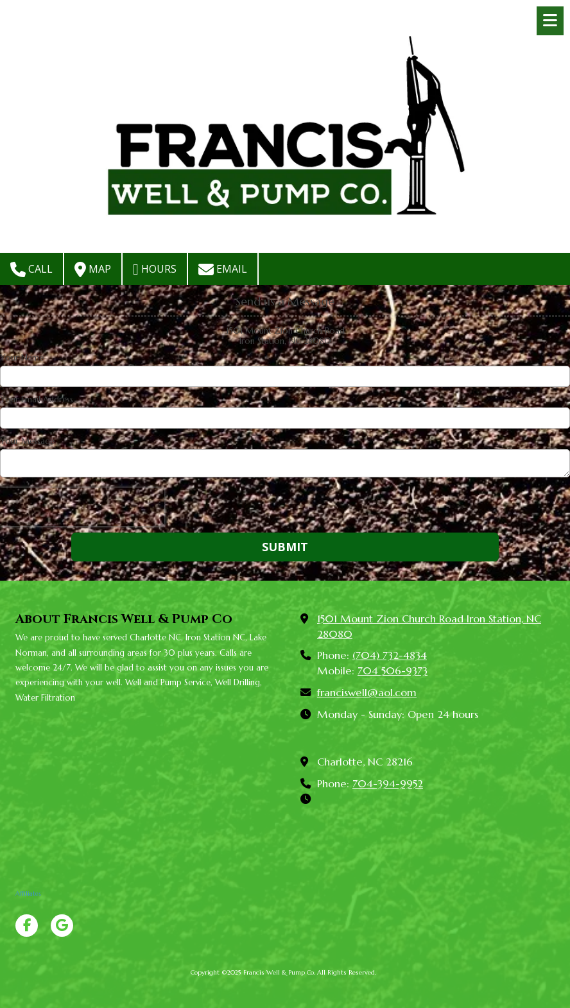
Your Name (22, 358)
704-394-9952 (387, 783)
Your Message (27, 441)
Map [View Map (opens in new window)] (92, 269)
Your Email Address (36, 400)
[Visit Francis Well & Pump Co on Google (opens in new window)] (62, 925)
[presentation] (82, 507)
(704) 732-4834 (389, 655)
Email (222, 269)
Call (31, 269)
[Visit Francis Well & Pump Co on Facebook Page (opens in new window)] (26, 925)
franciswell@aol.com (367, 692)
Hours (155, 269)
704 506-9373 (393, 671)
